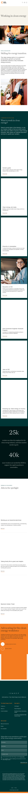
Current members (4, 711)
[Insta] (10, 693)
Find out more (5, 174)
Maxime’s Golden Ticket (8, 604)
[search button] (22, 2)
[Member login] (24, 2)
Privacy (16, 787)
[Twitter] (14, 693)
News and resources (5, 723)
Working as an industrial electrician (11, 520)
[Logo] (14, 688)
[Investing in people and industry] (9, 644)
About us (2, 708)
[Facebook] (9, 693)
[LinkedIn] (12, 693)
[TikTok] (18, 693)
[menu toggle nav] (26, 2)
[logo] (4, 2)
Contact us (3, 706)
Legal (12, 787)
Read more (2, 528)
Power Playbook (17, 708)
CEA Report (16, 706)
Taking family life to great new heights (12, 561)
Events (2, 726)
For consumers (4, 728)
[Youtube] (16, 693)
